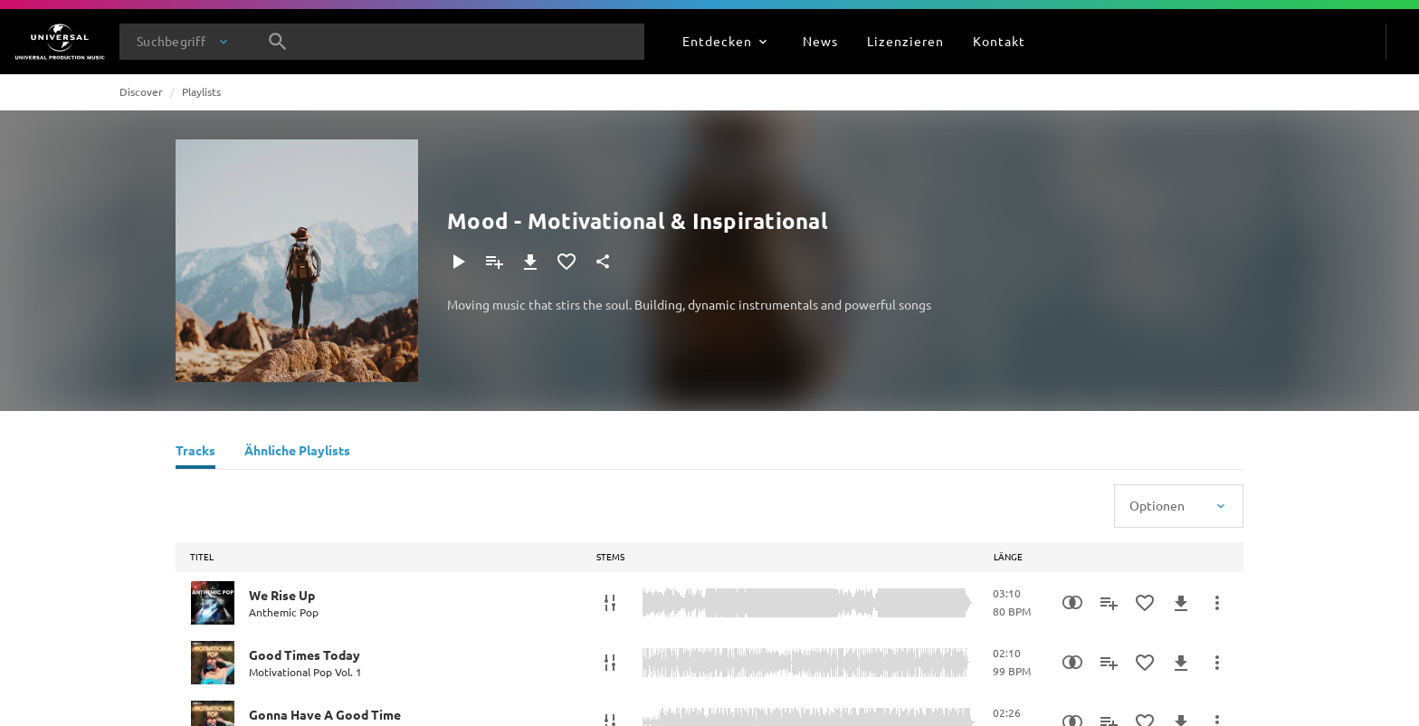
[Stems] (610, 603)
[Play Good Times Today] (212, 662)
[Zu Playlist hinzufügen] (494, 261)
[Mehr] (1217, 603)
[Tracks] (195, 452)
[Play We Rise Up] (212, 603)
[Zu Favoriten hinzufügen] (566, 261)
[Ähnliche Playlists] (297, 452)
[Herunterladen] (530, 261)
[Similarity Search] (1072, 603)
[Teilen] (603, 261)
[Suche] (278, 41)
